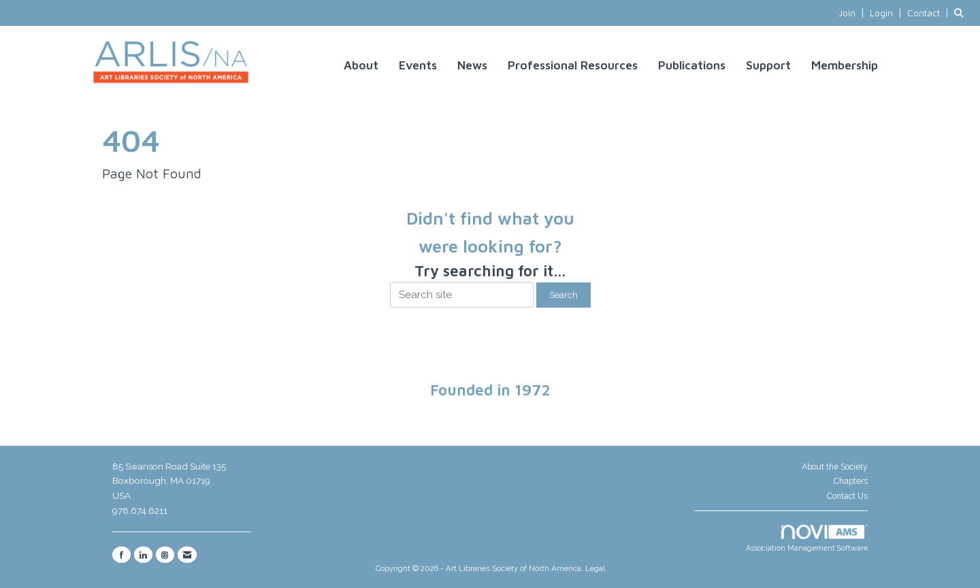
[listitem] (852, 13)
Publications (691, 65)
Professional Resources (573, 65)
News (472, 65)
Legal (595, 568)
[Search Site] (962, 13)
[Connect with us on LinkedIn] (143, 554)
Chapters (851, 481)
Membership (844, 65)
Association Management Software (807, 539)
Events (418, 65)
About (361, 65)
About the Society (835, 467)
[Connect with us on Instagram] (165, 554)
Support (768, 65)
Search (563, 294)
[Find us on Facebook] (121, 554)
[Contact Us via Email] (187, 554)
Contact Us (847, 496)
